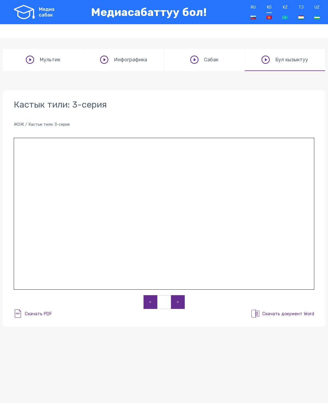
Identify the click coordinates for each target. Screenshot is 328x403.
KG (269, 12)
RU (253, 12)
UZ (317, 12)
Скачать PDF (38, 313)
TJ (301, 12)
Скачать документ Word (288, 313)
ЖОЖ (19, 124)
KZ (285, 12)
